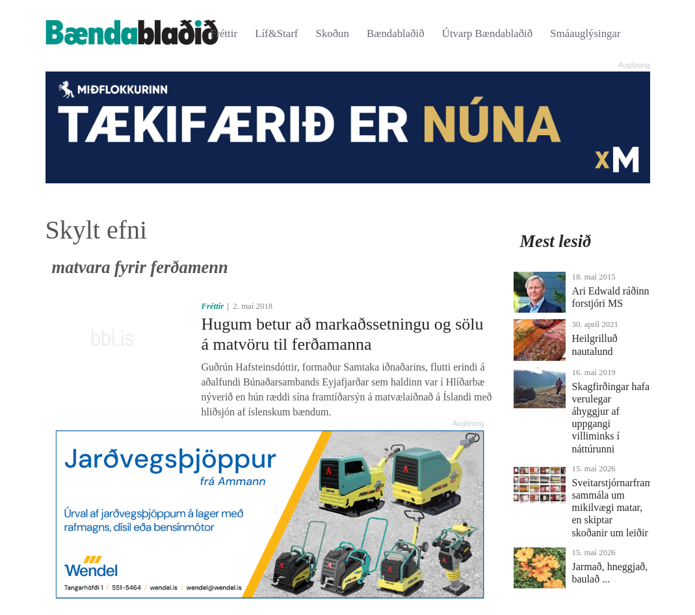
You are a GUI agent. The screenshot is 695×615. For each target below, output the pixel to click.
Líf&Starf (276, 33)
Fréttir (223, 33)
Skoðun (332, 33)
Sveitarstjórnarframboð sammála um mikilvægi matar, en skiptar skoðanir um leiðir (620, 507)
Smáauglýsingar (585, 33)
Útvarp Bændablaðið (487, 33)
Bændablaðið (396, 33)
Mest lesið (556, 241)
